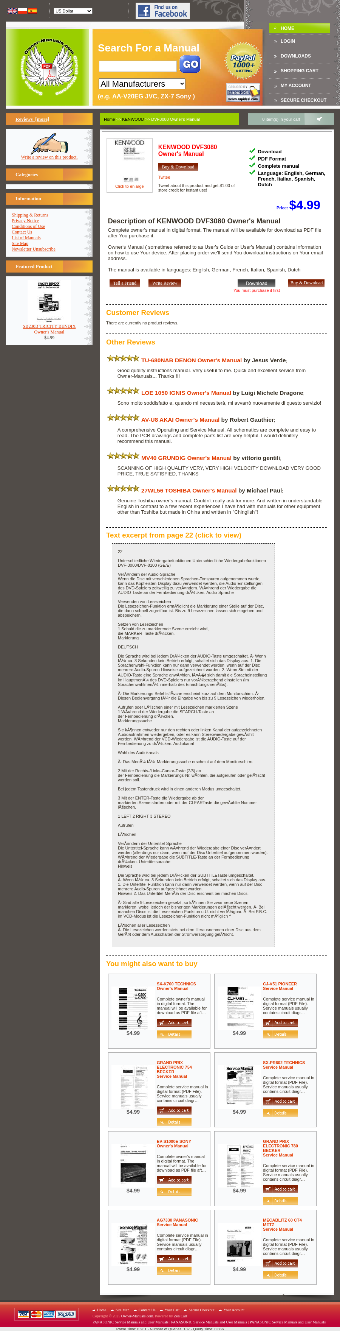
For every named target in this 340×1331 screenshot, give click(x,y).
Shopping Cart (299, 70)
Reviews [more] (32, 119)
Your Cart (172, 1310)
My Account (296, 85)
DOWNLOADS (296, 56)
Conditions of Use (28, 226)
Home (287, 28)
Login (288, 41)
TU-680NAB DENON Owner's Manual (191, 360)
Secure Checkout (303, 100)
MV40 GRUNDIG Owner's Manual (186, 458)
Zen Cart (180, 1316)
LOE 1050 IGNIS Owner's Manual (186, 393)
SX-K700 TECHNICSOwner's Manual (176, 986)
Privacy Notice (25, 220)
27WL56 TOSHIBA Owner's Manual (189, 490)
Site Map (20, 243)
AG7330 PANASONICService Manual (177, 1222)
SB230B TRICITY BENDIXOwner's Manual (49, 327)
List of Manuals (26, 237)
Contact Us (22, 232)
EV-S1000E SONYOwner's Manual (174, 1143)
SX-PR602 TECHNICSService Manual (284, 1064)
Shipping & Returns (30, 215)
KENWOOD (133, 119)
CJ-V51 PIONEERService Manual (280, 986)
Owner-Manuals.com (137, 1316)
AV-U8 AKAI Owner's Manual (180, 419)
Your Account (234, 1310)
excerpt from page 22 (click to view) (173, 535)
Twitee (164, 177)
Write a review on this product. (49, 155)
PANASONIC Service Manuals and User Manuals (130, 1322)
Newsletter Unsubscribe (34, 249)
